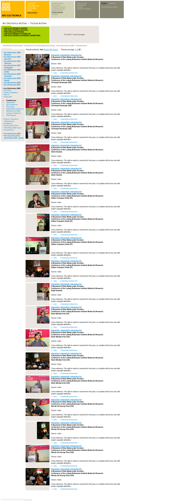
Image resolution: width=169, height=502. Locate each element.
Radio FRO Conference (15, 109)
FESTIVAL (31, 8)
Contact (55, 14)
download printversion (69, 73)
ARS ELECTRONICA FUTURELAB (17, 34)
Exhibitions (8, 123)
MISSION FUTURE (13, 111)
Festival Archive (58, 3)
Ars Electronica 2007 (12, 85)
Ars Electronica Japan (109, 7)
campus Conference (13, 113)
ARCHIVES (32, 13)
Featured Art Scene (11, 125)
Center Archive (57, 11)
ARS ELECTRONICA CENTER (15, 28)
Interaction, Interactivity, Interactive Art (66, 55)
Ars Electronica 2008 (12, 88)
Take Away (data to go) (12, 128)
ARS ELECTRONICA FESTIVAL (16, 30)
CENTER (31, 3)
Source (55, 50)
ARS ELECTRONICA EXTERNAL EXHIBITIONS (22, 35)
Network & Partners (84, 9)
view (55, 73)
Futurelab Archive (58, 9)
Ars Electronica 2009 (12, 134)
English (104, 3)
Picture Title (48, 50)
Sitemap (80, 7)
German (113, 3)
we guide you (9, 130)
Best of (6, 95)
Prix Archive (56, 5)
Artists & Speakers (11, 92)
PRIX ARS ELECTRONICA (14, 32)
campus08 (8, 97)
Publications (81, 5)
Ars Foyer (7, 90)
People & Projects (58, 7)
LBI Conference (12, 105)
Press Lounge (82, 3)
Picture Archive (57, 12)
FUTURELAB (33, 6)
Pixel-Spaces (11, 115)
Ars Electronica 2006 (12, 83)
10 (77, 50)
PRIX (29, 10)
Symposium (10, 102)
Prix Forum (10, 107)
